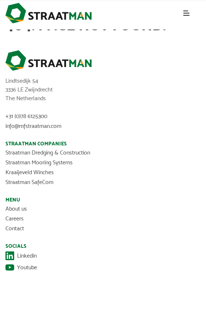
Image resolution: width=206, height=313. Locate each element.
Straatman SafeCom (29, 182)
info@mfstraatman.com (33, 125)
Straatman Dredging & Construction (47, 152)
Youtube (21, 267)
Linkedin (21, 255)
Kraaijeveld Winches (29, 172)
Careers (14, 218)
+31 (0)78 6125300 (26, 116)
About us (16, 208)
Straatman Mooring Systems (39, 162)
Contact (14, 228)
